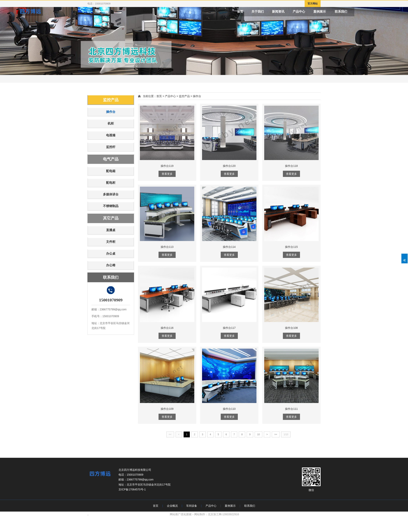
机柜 (111, 123)
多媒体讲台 (111, 194)
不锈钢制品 (111, 206)
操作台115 (291, 246)
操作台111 (291, 408)
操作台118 (291, 165)
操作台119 (167, 165)
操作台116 (167, 327)
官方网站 (313, 3)
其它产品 (111, 218)
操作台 (110, 111)
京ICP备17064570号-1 (132, 489)
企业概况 (172, 505)
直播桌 (110, 230)
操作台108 (291, 327)
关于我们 (269, 11)
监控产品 (111, 100)
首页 (248, 11)
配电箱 (110, 171)
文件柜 (110, 241)
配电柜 (110, 182)
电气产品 (111, 159)
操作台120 (229, 165)
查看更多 (167, 173)
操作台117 (229, 327)
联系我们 (369, 11)
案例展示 (342, 11)
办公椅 (110, 265)
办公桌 (110, 253)
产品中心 (319, 11)
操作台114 (229, 246)
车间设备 (191, 505)
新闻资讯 (293, 11)
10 (258, 434)
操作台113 (167, 246)
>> (275, 434)
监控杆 (110, 147)
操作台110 (229, 408)
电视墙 (110, 135)
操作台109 (167, 408)
